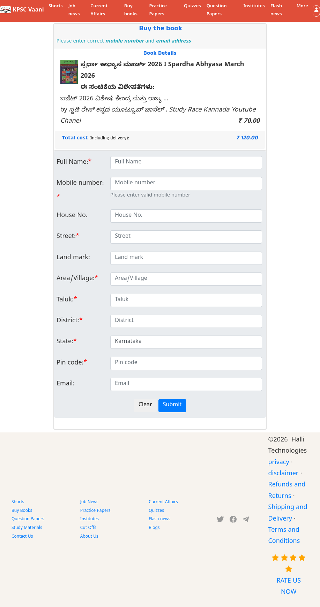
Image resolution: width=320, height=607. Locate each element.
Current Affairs (98, 10)
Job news (74, 10)
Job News (89, 502)
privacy (278, 463)
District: (68, 321)
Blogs (154, 528)
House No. (72, 216)
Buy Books (22, 511)
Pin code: (70, 363)
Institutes (254, 6)
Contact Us (22, 537)
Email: (65, 384)
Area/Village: (76, 279)
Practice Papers (158, 10)
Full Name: (72, 163)
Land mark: (73, 258)
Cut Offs (88, 528)
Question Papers (217, 10)
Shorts (56, 6)
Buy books (130, 10)
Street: (66, 237)
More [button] (302, 6)
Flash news (276, 10)
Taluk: (65, 300)
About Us (89, 537)
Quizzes (192, 6)
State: (65, 342)
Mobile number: (80, 183)
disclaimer (283, 474)
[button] (316, 11)
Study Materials (27, 528)
